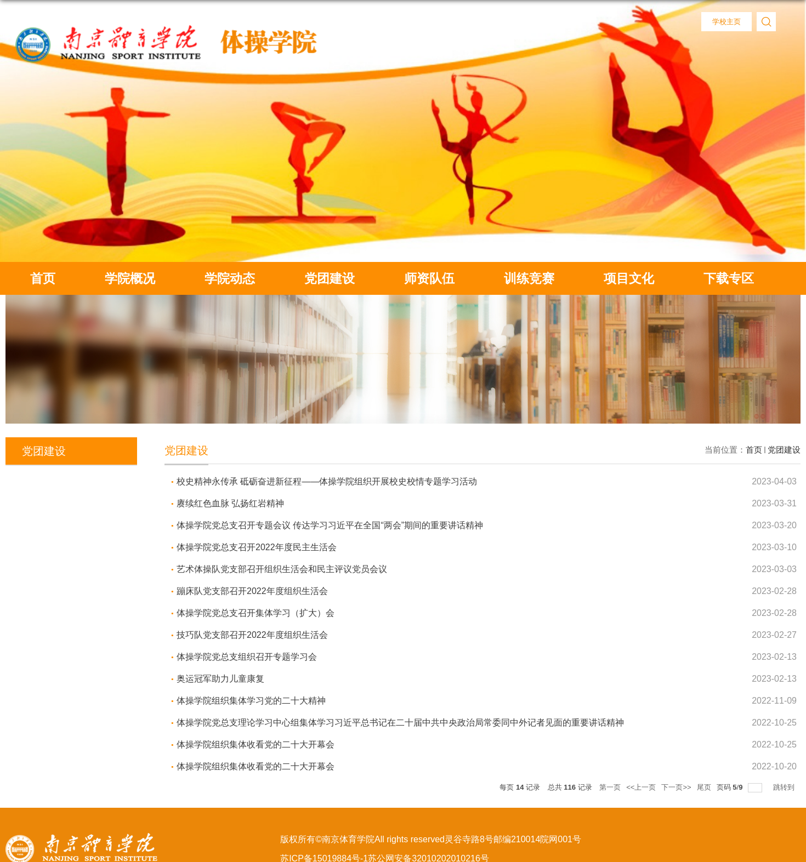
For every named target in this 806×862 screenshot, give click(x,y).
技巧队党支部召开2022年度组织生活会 (252, 635)
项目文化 (629, 278)
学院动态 (230, 278)
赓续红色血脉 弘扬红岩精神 (230, 503)
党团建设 (329, 278)
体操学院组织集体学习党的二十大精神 (251, 700)
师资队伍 (429, 278)
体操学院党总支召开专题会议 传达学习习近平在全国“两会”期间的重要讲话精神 (330, 525)
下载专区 (728, 278)
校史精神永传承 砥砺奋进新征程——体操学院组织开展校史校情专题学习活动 (327, 481)
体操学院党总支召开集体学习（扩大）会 (255, 613)
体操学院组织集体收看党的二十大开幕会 (255, 744)
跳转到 (785, 787)
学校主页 (726, 22)
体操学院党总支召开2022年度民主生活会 (257, 547)
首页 (42, 278)
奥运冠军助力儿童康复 (220, 678)
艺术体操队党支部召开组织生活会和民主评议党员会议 (282, 569)
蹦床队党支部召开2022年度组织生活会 (252, 591)
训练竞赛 (529, 278)
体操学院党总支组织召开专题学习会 (247, 656)
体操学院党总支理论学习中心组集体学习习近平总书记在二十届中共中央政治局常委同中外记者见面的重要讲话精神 (400, 722)
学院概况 (130, 278)
